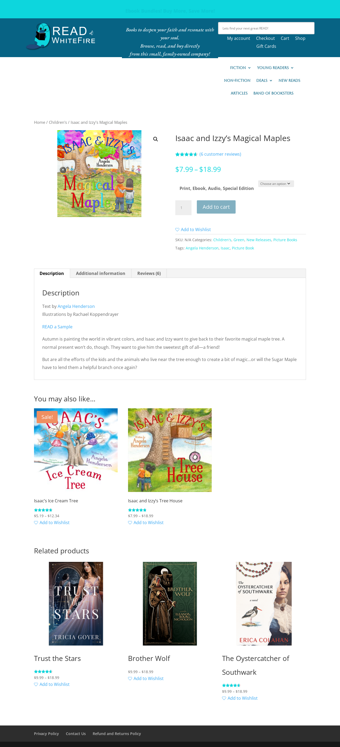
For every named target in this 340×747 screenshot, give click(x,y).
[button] (155, 139)
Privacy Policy (46, 733)
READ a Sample (57, 327)
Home (39, 122)
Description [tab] (52, 273)
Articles (239, 93)
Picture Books (285, 239)
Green (238, 239)
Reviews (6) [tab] (149, 273)
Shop (300, 38)
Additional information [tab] (100, 273)
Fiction (238, 68)
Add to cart (216, 206)
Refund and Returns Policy (117, 733)
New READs (289, 81)
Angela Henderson (202, 248)
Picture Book (243, 248)
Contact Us (76, 733)
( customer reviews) (220, 154)
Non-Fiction (237, 81)
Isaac (225, 248)
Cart (285, 38)
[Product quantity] (183, 207)
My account (238, 38)
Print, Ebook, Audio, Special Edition (217, 188)
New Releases (258, 239)
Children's (58, 122)
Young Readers (273, 68)
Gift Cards (266, 46)
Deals (261, 81)
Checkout (265, 38)
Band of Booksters (273, 93)
